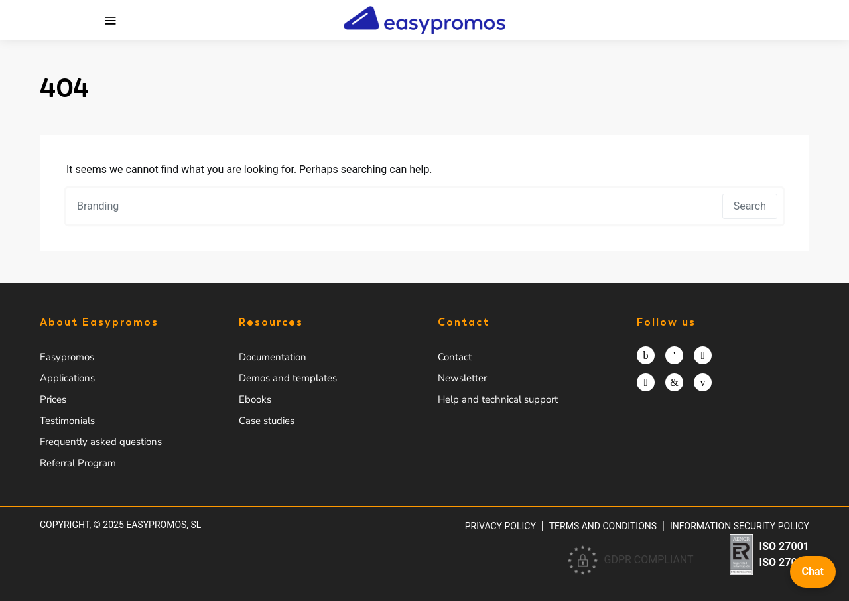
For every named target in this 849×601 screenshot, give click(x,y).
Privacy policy (500, 526)
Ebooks (255, 399)
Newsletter (462, 378)
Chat (813, 571)
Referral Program (78, 463)
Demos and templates (288, 378)
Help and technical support (498, 399)
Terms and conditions (603, 526)
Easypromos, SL (163, 524)
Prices (53, 399)
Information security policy (739, 526)
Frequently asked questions (101, 441)
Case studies (266, 420)
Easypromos (67, 357)
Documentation (272, 357)
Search (750, 206)
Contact (455, 357)
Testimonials (67, 420)
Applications (67, 378)
